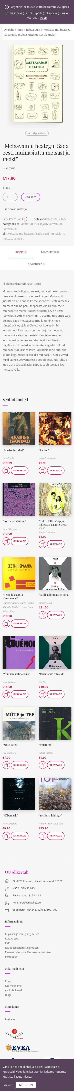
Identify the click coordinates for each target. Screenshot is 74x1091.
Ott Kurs (43, 682)
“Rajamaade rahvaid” (51, 674)
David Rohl (8, 458)
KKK (7, 943)
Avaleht (9, 30)
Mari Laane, (28, 607)
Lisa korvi (30, 196)
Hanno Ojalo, (46, 823)
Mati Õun (58, 823)
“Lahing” (44, 450)
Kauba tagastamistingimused (22, 947)
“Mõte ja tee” (10, 744)
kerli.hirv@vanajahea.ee (27, 902)
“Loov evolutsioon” (14, 521)
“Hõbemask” (10, 815)
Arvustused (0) (37, 264)
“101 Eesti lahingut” (50, 815)
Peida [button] (43, 18)
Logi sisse (10, 1019)
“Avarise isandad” (13, 450)
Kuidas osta (11, 938)
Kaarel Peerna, (27, 602)
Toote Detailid (50, 252)
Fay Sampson (9, 752)
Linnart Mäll (45, 602)
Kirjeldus (21, 252)
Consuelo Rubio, (11, 602)
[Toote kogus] (10, 197)
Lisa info (8, 1085)
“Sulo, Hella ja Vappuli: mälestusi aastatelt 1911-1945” (53, 524)
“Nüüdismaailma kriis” (16, 674)
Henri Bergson (10, 529)
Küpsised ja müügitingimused (22, 934)
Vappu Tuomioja (47, 532)
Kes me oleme (13, 985)
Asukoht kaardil (14, 990)
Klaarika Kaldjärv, (12, 607)
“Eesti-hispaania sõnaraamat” (13, 596)
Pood (20, 30)
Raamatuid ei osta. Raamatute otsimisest (28, 952)
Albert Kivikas (46, 752)
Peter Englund (10, 823)
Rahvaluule (33, 30)
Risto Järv (9, 168)
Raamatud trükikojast (33, 224)
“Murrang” (45, 744)
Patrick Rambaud (47, 458)
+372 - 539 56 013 (24, 888)
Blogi (8, 994)
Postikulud (11, 956)
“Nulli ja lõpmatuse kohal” (55, 594)
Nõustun (26, 1085)
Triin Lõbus (8, 611)
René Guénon (9, 682)
